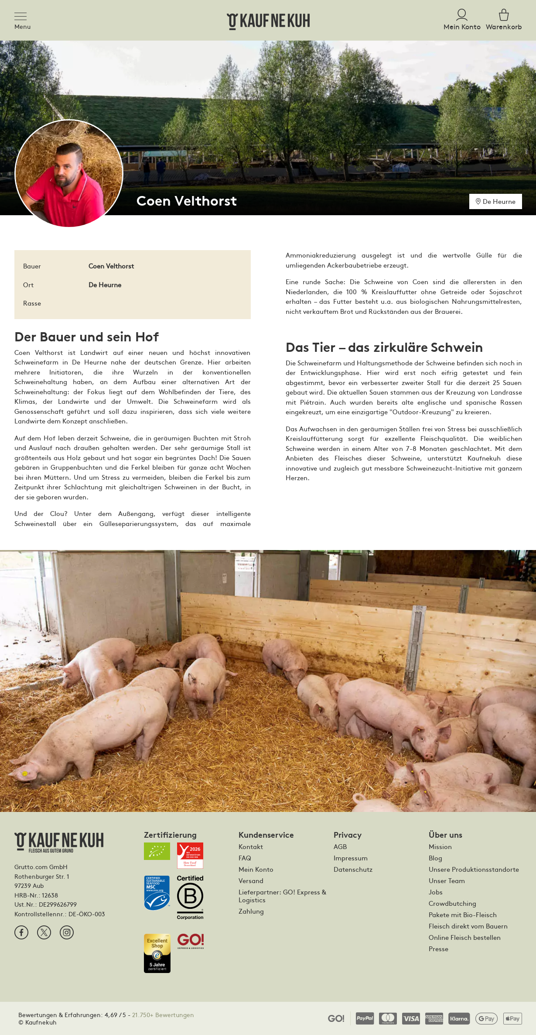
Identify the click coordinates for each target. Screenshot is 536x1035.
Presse (438, 948)
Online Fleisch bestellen (465, 937)
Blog (435, 858)
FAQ (245, 858)
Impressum (351, 858)
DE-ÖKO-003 (86, 913)
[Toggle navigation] (23, 15)
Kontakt (251, 846)
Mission (440, 846)
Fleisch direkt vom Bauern (468, 926)
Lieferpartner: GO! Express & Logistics (282, 896)
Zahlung (251, 911)
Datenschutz (353, 869)
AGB (340, 846)
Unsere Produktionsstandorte (474, 869)
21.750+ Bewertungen (163, 1014)
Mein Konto (256, 869)
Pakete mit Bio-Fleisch (463, 914)
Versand (251, 880)
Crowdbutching (452, 903)
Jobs (436, 892)
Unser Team (447, 880)
